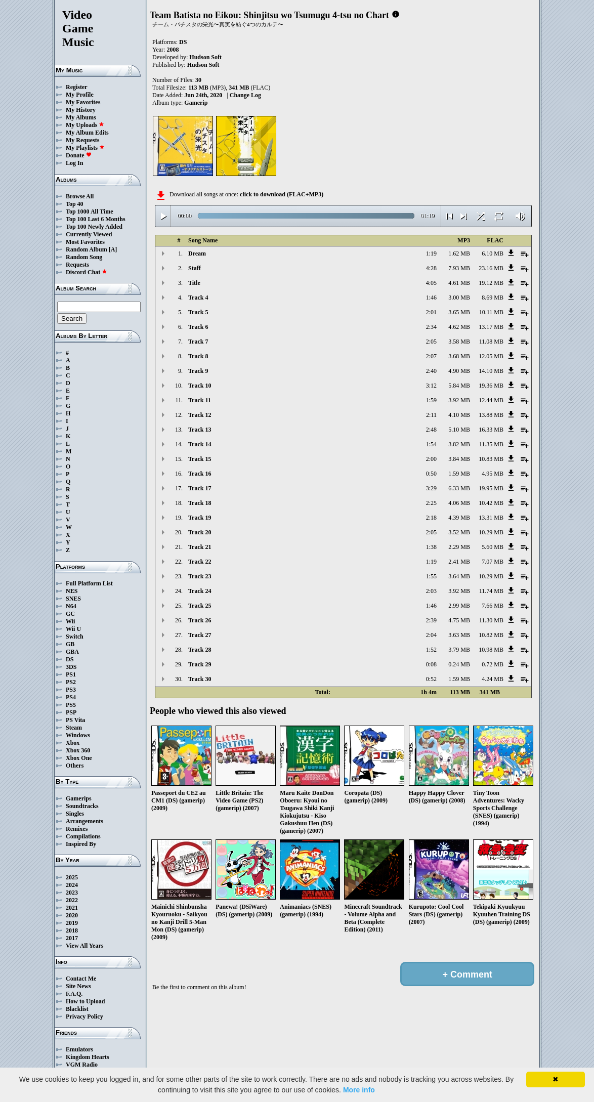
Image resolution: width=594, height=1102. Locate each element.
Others (74, 765)
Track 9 (198, 370)
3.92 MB (459, 400)
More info (359, 1090)
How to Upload (85, 1001)
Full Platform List (89, 583)
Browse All (80, 196)
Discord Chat (86, 272)
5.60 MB (492, 546)
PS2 (71, 682)
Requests (77, 264)
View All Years (84, 945)
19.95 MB (491, 488)
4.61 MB (459, 282)
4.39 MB (459, 517)
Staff (194, 268)
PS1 (71, 674)
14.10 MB (491, 370)
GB (70, 644)
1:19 (431, 253)
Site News (78, 986)
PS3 (71, 689)
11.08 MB (491, 341)
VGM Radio (82, 1064)
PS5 (71, 704)
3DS (71, 666)
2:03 (431, 591)
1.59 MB (459, 473)
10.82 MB (491, 635)
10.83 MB (491, 458)
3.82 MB (459, 444)
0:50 (431, 473)
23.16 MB (491, 268)
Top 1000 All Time (89, 211)
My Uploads (85, 125)
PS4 (71, 697)
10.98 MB (491, 649)
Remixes (77, 828)
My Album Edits (87, 132)
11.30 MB (491, 620)
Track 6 (198, 326)
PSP (71, 712)
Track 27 (199, 635)
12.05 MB (491, 356)
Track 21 (199, 546)
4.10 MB (459, 414)
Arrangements (84, 821)
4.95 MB (492, 473)
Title (194, 282)
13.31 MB (491, 517)
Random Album (86, 249)
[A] (113, 249)
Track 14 (199, 444)
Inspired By (81, 843)
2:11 (431, 414)
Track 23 (199, 576)
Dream (197, 253)
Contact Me (81, 978)
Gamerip (195, 102)
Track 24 (199, 591)
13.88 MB (491, 414)
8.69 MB (492, 297)
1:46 (431, 297)
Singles (75, 813)
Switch (74, 636)
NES (71, 591)
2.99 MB (459, 605)
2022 (72, 900)
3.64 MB (459, 576)
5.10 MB (459, 429)
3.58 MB (459, 341)
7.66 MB (492, 605)
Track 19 (199, 517)
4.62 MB (459, 326)
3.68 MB (459, 356)
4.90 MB (459, 370)
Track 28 (199, 649)
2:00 (431, 458)
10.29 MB (491, 532)
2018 (72, 930)
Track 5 (198, 312)
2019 (72, 922)
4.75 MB (459, 620)
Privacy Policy (84, 1016)
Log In (74, 162)
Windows (78, 735)
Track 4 (198, 297)
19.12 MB (491, 282)
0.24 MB (459, 664)
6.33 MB (459, 488)
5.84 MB (459, 385)
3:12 (431, 385)
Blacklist (77, 1008)
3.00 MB (459, 297)
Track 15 (199, 458)
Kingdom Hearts (87, 1057)
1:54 (431, 444)
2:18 (431, 517)
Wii (70, 621)
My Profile (80, 94)
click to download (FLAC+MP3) (281, 194)
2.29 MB (459, 546)
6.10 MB (492, 253)
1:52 (431, 649)
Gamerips (79, 798)
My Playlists (85, 147)
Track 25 (199, 605)
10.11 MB (491, 312)
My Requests (82, 140)
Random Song (84, 257)
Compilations (83, 836)
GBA (72, 651)
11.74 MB (491, 591)
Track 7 (198, 341)
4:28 (431, 268)
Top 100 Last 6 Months (95, 219)
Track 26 (199, 620)
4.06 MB (459, 502)
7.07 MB (492, 561)
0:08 (431, 664)
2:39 (431, 620)
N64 (71, 606)
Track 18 (199, 502)
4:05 (431, 282)
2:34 (431, 326)
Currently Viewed (89, 234)
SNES (73, 598)
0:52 (431, 679)
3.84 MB (459, 458)
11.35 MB (491, 444)
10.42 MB (491, 502)
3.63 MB (459, 635)
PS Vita (75, 720)
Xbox (72, 742)
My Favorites (83, 102)
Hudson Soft (205, 57)
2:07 (431, 356)
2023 (72, 892)
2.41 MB (459, 561)
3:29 (431, 488)
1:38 (431, 546)
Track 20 (199, 532)
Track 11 (199, 400)
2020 (72, 915)
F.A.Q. (74, 993)
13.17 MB (491, 326)
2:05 (431, 341)
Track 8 (198, 356)
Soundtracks (82, 806)
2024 (72, 884)
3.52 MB (459, 532)
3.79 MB (459, 649)
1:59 (431, 400)
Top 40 (74, 203)
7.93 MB (459, 268)
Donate (79, 155)
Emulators (79, 1049)
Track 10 (199, 385)
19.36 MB (491, 385)
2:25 (431, 502)
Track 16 (199, 473)
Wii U (73, 628)
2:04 (431, 635)
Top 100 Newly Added (94, 226)
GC (70, 613)
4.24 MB (492, 679)
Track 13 (199, 429)
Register (77, 87)
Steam (74, 727)
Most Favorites (85, 241)
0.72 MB (492, 664)
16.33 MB (491, 429)
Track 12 (199, 414)
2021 (72, 907)
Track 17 (199, 488)
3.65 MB (459, 312)
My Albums (81, 117)
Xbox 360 (78, 750)
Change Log (245, 95)
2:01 (431, 312)
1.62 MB (459, 253)
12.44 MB (491, 400)
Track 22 (199, 561)
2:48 (431, 429)
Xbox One (79, 757)
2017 (72, 938)
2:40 (431, 370)
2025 (72, 877)
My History (81, 109)
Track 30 (199, 679)
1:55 (431, 576)
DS (69, 659)
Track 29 (199, 664)
